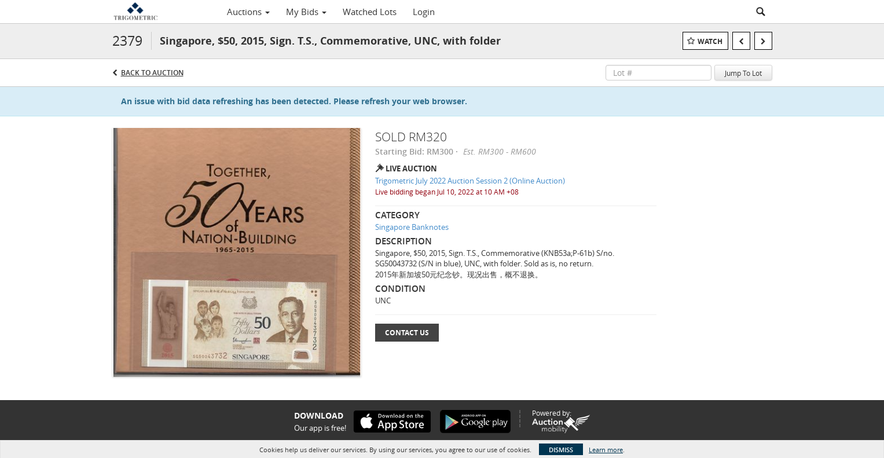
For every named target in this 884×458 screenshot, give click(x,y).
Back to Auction (152, 73)
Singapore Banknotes (412, 227)
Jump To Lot (743, 73)
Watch (710, 41)
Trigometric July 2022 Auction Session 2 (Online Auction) (470, 180)
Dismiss (561, 449)
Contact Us (407, 333)
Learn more (606, 449)
